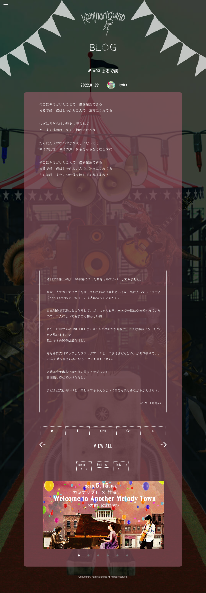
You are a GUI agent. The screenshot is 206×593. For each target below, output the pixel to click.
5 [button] (117, 555)
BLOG (103, 48)
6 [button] (127, 555)
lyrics (122, 466)
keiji (103, 464)
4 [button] (108, 555)
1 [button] (79, 555)
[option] (103, 515)
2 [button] (88, 555)
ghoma (84, 466)
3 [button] (98, 555)
